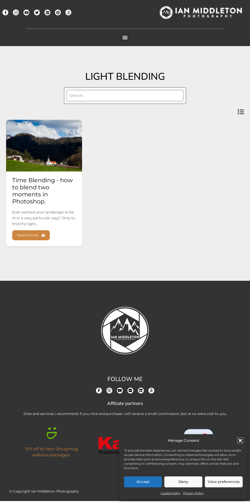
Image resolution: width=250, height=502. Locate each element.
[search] (125, 95)
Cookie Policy (171, 493)
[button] (240, 440)
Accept (143, 481)
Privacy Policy (193, 493)
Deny (183, 481)
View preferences (224, 481)
